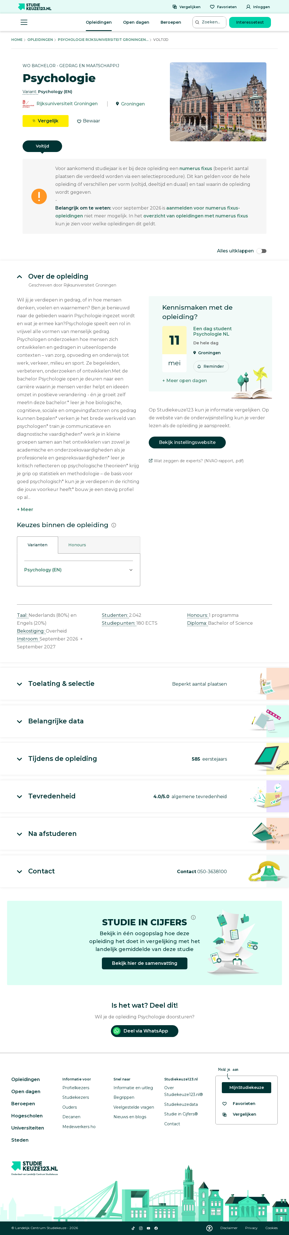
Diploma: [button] (197, 623)
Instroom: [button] (28, 639)
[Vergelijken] (186, 6)
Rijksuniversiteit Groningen (67, 104)
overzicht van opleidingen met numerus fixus (195, 216)
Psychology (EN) (43, 570)
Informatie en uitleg (133, 1087)
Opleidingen (99, 22)
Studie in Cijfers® (181, 1114)
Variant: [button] (30, 91)
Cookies (271, 1228)
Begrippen (123, 1097)
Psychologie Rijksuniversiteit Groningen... (103, 40)
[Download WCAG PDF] (209, 1228)
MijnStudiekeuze (246, 1087)
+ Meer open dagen (184, 380)
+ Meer (25, 509)
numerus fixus (195, 168)
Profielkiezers (75, 1087)
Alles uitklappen (241, 251)
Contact (172, 1123)
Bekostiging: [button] (31, 631)
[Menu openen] (24, 22)
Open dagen (136, 22)
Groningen (133, 104)
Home (17, 40)
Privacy (252, 1228)
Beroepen (171, 22)
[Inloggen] (258, 6)
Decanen (71, 1116)
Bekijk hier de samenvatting (144, 963)
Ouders (69, 1107)
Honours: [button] (198, 615)
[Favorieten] (223, 6)
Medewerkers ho (79, 1126)
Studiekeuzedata (181, 1104)
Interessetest (250, 22)
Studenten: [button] (115, 615)
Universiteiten (27, 1128)
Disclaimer (229, 1228)
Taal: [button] (23, 615)
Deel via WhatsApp (140, 1031)
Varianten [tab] (37, 544)
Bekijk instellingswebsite (187, 442)
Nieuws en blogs (129, 1116)
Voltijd (42, 146)
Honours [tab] (77, 544)
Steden (20, 1140)
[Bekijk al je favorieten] (238, 1104)
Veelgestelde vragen (133, 1107)
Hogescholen (27, 1116)
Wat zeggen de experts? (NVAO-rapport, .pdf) (196, 460)
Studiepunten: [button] (119, 623)
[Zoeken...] (210, 22)
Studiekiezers (75, 1097)
